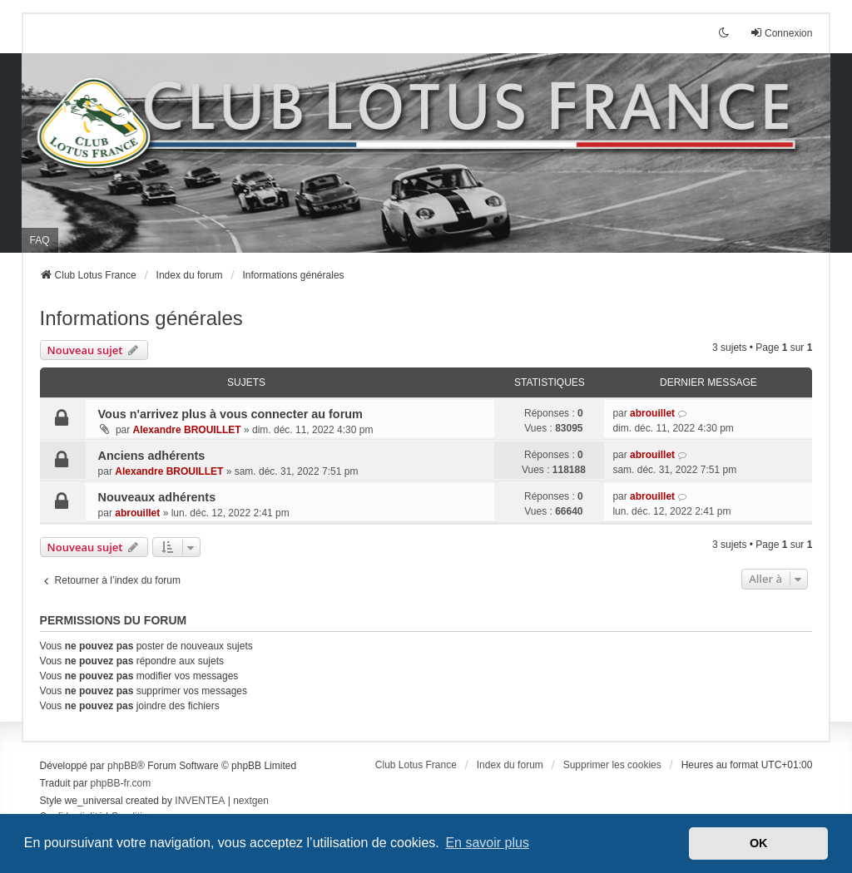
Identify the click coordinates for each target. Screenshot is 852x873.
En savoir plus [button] (487, 843)
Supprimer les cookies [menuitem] (612, 765)
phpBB (122, 766)
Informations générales (141, 318)
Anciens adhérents (152, 455)
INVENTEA (200, 800)
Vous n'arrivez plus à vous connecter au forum (230, 414)
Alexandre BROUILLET (187, 430)
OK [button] (759, 843)
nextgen (251, 800)
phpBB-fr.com (121, 783)
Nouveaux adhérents (157, 497)
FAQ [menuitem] (40, 240)
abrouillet (652, 413)
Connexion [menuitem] (781, 33)
